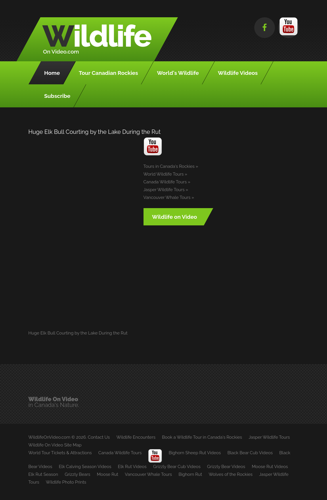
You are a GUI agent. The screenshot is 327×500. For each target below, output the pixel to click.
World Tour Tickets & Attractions (60, 452)
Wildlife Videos (238, 73)
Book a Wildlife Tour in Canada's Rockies (202, 437)
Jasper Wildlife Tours (164, 189)
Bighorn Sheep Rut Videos (195, 452)
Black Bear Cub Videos (250, 452)
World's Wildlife (178, 73)
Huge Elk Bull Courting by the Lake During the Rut (78, 333)
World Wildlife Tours (164, 174)
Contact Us (99, 437)
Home (52, 73)
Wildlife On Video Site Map (55, 445)
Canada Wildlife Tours (165, 182)
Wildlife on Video (174, 217)
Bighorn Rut (190, 474)
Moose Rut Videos (270, 466)
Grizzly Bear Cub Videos (176, 466)
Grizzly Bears (77, 474)
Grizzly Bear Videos (226, 466)
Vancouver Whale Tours (167, 197)
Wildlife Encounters (136, 437)
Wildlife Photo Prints (66, 482)
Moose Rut (107, 474)
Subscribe (57, 96)
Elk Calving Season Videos (85, 466)
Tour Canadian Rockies (108, 73)
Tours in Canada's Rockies (169, 166)
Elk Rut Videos (132, 466)
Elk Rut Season (43, 474)
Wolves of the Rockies (231, 474)
